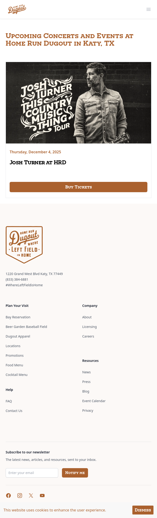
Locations (13, 346)
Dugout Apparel (18, 336)
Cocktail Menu (16, 374)
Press (86, 381)
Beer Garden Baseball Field (26, 326)
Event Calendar (94, 401)
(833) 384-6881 (17, 279)
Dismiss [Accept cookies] (143, 509)
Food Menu (14, 365)
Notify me (75, 472)
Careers (88, 336)
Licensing (89, 326)
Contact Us (14, 410)
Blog (85, 391)
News (86, 372)
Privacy (87, 410)
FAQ (9, 401)
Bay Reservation (18, 317)
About (87, 317)
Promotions (15, 355)
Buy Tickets (78, 186)
